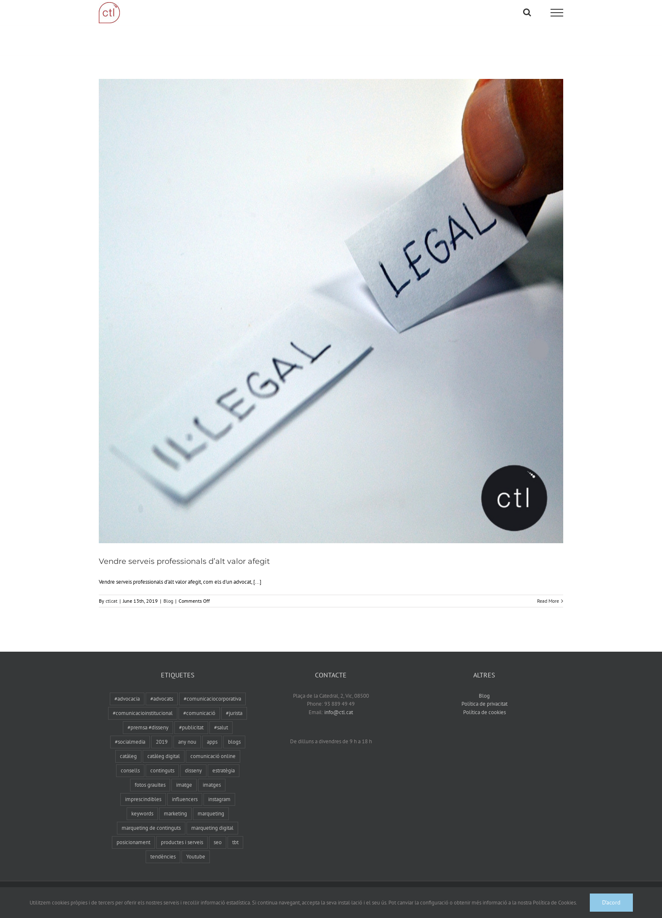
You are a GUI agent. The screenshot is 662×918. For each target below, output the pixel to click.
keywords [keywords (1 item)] (142, 805)
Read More (548, 592)
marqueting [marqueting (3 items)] (211, 805)
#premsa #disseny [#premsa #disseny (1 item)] (148, 719)
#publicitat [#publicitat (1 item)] (191, 719)
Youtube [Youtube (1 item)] (195, 848)
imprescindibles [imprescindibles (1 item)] (143, 790)
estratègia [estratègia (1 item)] (223, 762)
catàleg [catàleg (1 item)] (128, 747)
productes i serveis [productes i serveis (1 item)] (182, 833)
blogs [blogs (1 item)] (234, 733)
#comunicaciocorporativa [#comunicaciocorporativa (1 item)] (212, 690)
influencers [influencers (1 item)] (185, 790)
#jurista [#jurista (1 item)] (234, 704)
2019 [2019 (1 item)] (162, 733)
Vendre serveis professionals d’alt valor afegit (184, 553)
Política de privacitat (484, 695)
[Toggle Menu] (557, 12)
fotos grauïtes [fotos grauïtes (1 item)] (150, 776)
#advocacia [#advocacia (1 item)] (127, 690)
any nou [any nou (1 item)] (187, 733)
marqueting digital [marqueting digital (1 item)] (212, 819)
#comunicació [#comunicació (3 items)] (199, 704)
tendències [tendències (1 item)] (163, 848)
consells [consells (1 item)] (130, 762)
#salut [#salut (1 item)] (221, 719)
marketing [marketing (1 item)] (175, 805)
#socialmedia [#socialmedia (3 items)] (130, 733)
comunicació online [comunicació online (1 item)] (213, 747)
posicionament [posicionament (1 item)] (133, 833)
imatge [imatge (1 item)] (184, 776)
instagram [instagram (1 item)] (219, 790)
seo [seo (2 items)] (218, 833)
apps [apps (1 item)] (212, 733)
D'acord (611, 902)
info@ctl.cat (338, 703)
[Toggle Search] (527, 12)
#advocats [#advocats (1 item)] (161, 690)
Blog (168, 592)
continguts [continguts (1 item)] (162, 762)
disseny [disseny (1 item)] (193, 762)
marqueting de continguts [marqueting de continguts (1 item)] (151, 819)
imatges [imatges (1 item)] (212, 776)
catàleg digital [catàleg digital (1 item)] (163, 747)
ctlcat (111, 592)
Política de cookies (484, 703)
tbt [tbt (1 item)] (235, 833)
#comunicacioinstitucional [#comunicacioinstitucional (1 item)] (143, 704)
